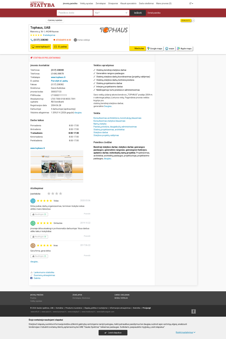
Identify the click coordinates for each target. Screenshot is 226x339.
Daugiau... (108, 106)
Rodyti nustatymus (185, 332)
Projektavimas (142, 153)
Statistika (136, 308)
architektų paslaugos (113, 156)
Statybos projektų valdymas (106, 135)
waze (169, 48)
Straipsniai (113, 3)
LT (192, 3)
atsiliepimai (49, 35)
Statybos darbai (101, 132)
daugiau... (34, 261)
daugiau (78, 112)
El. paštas (60, 47)
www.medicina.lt (88, 312)
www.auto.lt (46, 312)
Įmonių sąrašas (55, 20)
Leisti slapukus (113, 333)
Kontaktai (59, 308)
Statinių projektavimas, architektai (109, 129)
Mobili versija (121, 298)
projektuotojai (130, 156)
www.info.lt (35, 312)
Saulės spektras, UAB (45, 308)
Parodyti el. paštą (59, 81)
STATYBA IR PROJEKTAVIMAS (47, 58)
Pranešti (87, 214)
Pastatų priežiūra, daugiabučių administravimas (115, 127)
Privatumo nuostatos (73, 308)
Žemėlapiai (101, 3)
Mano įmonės (164, 3)
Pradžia (33, 298)
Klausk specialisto (128, 3)
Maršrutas (86, 298)
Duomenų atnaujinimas (42, 275)
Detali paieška (154, 13)
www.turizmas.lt (59, 312)
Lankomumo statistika (42, 272)
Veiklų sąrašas (86, 3)
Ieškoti (138, 12)
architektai (98, 156)
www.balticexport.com (105, 312)
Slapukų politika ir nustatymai (96, 308)
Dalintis (35, 278)
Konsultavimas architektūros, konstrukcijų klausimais (117, 118)
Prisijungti (147, 308)
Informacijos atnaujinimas (120, 308)
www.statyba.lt (73, 312)
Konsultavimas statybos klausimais (109, 121)
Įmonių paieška (70, 3)
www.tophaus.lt (41, 47)
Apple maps (184, 48)
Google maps (154, 48)
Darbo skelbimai (146, 3)
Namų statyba (100, 124)
